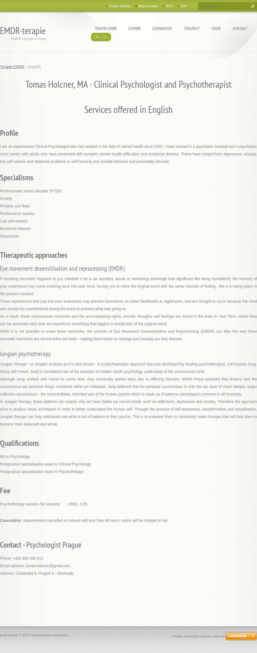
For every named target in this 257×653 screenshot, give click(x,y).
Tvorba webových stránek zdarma (198, 636)
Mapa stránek (148, 6)
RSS (169, 6)
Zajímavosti (162, 28)
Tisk (183, 6)
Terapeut (192, 28)
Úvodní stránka (120, 6)
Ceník (216, 28)
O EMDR (134, 28)
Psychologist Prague (53, 544)
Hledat (252, 6)
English (101, 37)
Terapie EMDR (105, 28)
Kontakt (240, 28)
